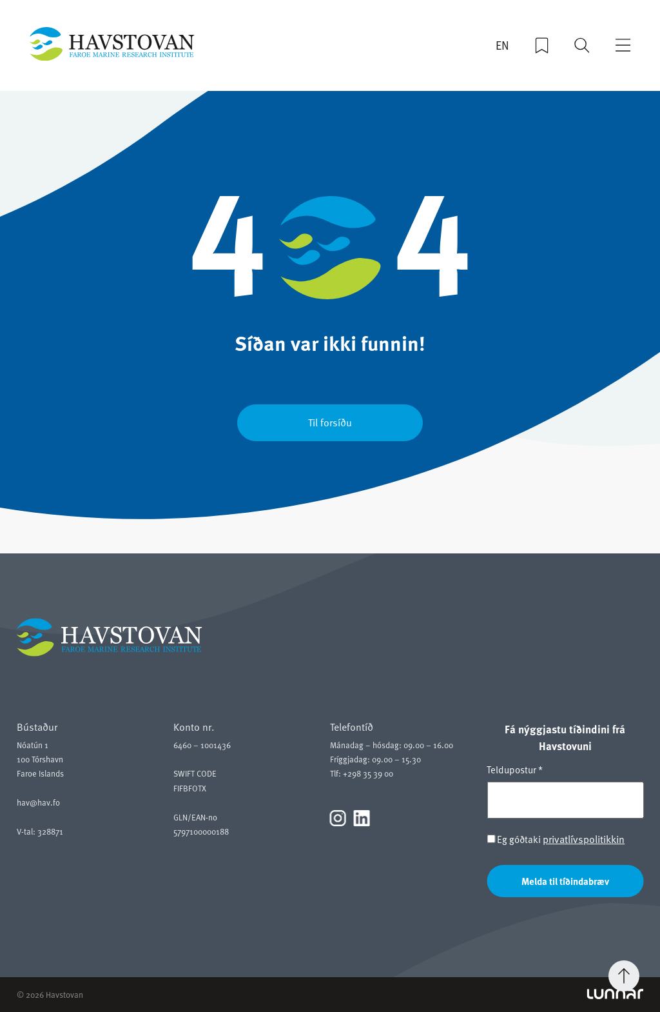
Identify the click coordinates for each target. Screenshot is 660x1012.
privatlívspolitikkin (584, 838)
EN (502, 45)
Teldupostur (515, 769)
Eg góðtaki (556, 839)
